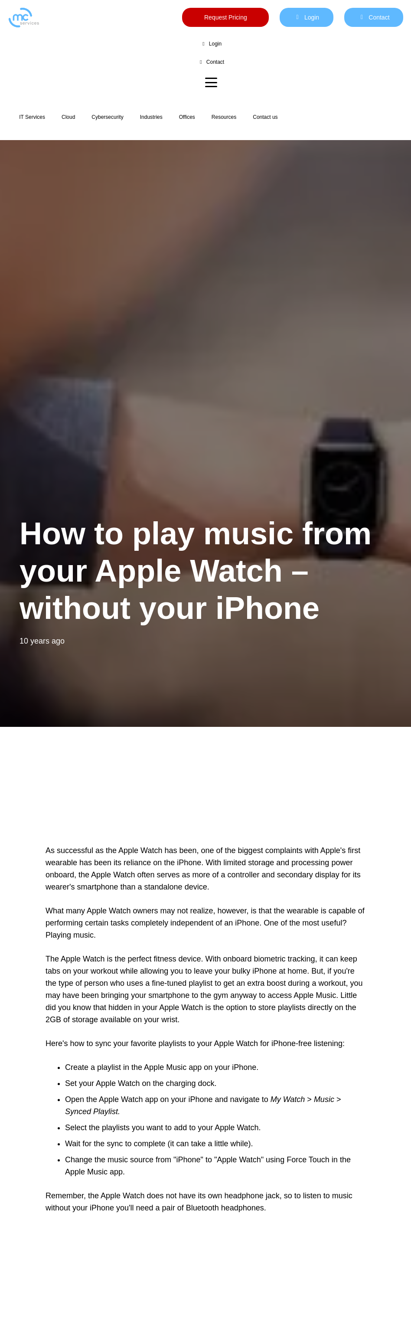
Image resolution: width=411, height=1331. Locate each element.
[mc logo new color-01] (23, 17)
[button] (211, 82)
